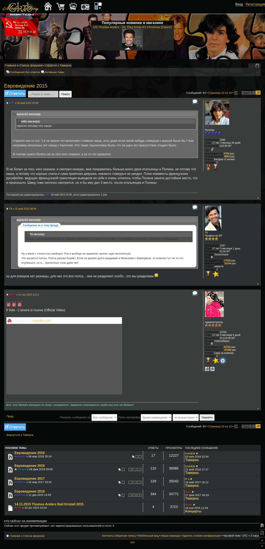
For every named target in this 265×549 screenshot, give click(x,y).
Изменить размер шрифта (252, 65)
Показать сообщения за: (88, 417)
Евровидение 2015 (25, 86)
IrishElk (190, 453)
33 (130, 495)
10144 (227, 263)
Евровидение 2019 (29, 465)
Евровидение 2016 (29, 491)
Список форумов (31, 65)
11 (135, 469)
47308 (227, 349)
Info (132, 542)
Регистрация (255, 4)
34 (135, 495)
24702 (227, 347)
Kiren (12, 294)
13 (139, 482)
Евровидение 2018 (29, 453)
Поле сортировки (144, 417)
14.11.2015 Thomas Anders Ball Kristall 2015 (49, 504)
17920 (227, 260)
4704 (226, 153)
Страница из (220, 92)
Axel (188, 492)
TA (10, 208)
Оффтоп (51, 65)
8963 (227, 156)
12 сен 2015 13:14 (28, 294)
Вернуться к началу (258, 198)
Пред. (10, 416)
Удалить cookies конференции (201, 535)
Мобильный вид (258, 65)
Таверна (65, 65)
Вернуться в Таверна (20, 434)
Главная (10, 65)
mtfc (11, 103)
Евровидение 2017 (29, 478)
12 (139, 469)
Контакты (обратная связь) (119, 535)
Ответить (15, 93)
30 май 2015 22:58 (27, 103)
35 (139, 495)
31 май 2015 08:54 (25, 208)
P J (187, 479)
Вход (239, 4)
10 (130, 469)
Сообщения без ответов (25, 72)
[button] (240, 9)
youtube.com (42, 320)
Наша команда (170, 535)
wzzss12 (19, 456)
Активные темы (54, 72)
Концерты (193, 511)
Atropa (21, 469)
